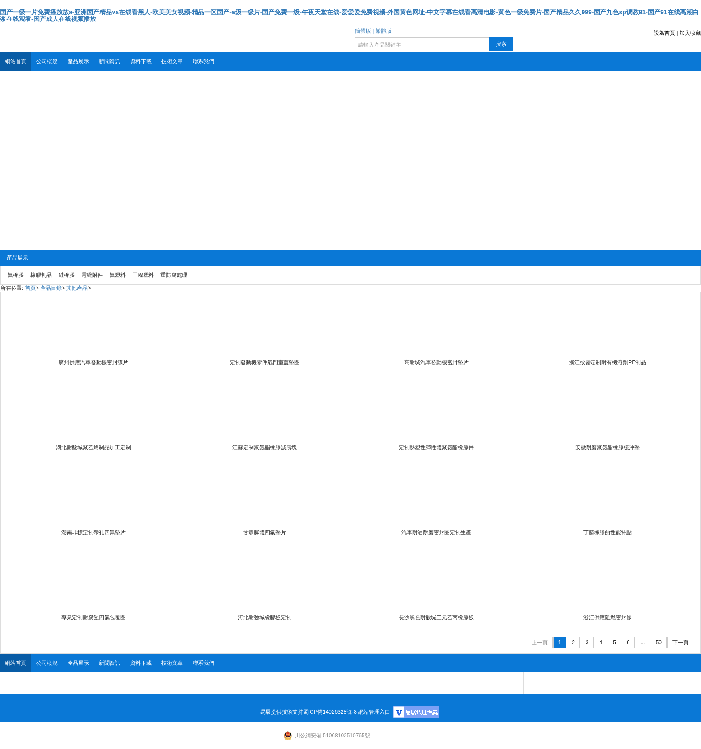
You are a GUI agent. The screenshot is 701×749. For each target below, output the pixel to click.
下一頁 (680, 642)
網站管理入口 (374, 712)
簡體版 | (364, 31)
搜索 (501, 44)
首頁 (30, 288)
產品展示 (78, 61)
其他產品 (77, 288)
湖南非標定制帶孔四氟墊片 (93, 532)
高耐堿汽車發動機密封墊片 (436, 362)
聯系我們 (203, 61)
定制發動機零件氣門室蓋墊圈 (265, 362)
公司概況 (47, 61)
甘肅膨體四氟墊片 (264, 532)
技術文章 (172, 61)
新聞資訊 (109, 61)
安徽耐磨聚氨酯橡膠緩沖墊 (607, 447)
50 (659, 642)
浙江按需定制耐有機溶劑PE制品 (607, 362)
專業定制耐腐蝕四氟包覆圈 (93, 617)
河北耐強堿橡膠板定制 (264, 617)
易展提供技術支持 (281, 712)
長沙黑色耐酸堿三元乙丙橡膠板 (436, 617)
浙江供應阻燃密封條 (607, 617)
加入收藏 (690, 33)
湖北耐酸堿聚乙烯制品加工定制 (93, 447)
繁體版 (384, 31)
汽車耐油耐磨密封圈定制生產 (436, 532)
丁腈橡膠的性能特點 (607, 532)
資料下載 (141, 61)
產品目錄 (51, 288)
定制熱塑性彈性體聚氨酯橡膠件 (436, 447)
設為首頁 (664, 33)
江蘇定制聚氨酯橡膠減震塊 (264, 447)
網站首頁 (15, 61)
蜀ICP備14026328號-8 (330, 712)
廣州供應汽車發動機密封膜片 (93, 362)
